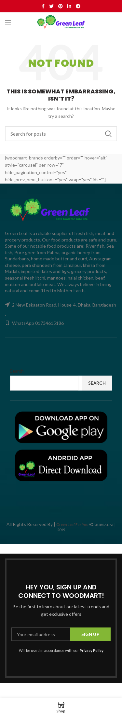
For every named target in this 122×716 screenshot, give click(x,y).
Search (108, 133)
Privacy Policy (91, 650)
